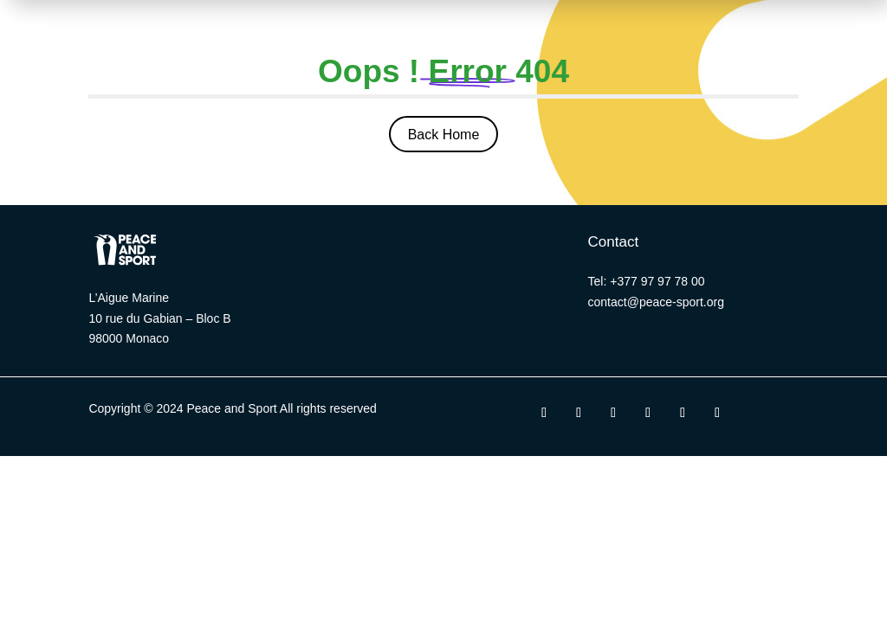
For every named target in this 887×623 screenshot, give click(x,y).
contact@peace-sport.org (656, 302)
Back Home (444, 134)
